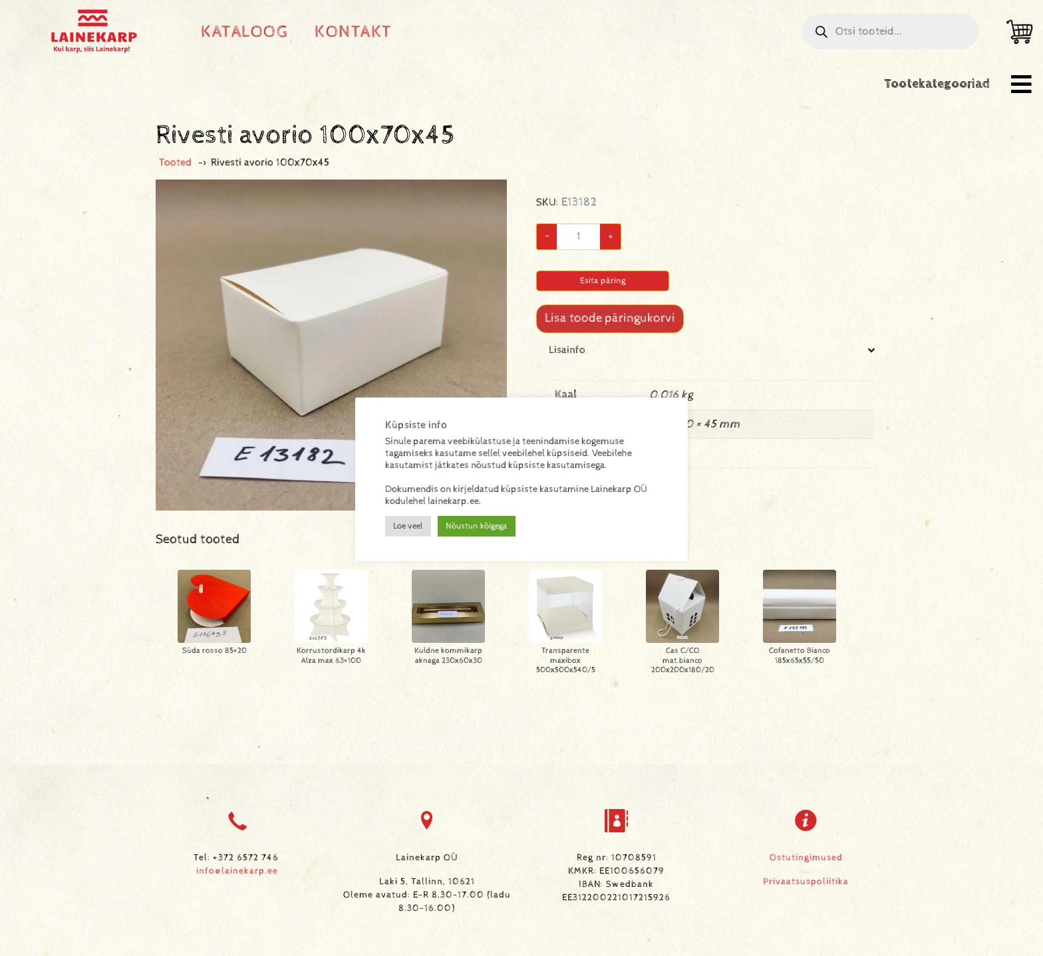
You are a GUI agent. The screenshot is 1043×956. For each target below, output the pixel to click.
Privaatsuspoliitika (806, 881)
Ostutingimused (806, 857)
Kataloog (244, 31)
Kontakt (353, 31)
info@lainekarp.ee (237, 871)
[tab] (711, 416)
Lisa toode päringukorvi (610, 318)
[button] (1021, 84)
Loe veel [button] (408, 526)
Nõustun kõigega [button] (477, 526)
